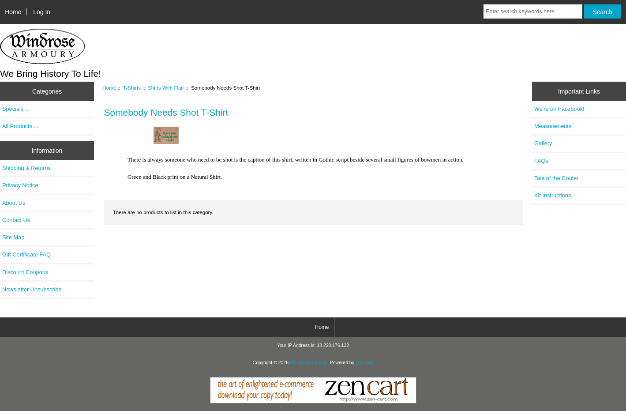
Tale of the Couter (556, 178)
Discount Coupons (25, 272)
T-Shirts (132, 87)
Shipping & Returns (26, 168)
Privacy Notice (20, 185)
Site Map (13, 237)
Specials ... (16, 109)
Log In (41, 11)
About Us (13, 203)
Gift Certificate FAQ (26, 254)
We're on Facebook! (559, 109)
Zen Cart (365, 362)
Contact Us (16, 220)
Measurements (552, 126)
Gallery (543, 143)
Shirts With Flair (166, 87)
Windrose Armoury (308, 362)
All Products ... (20, 126)
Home (13, 11)
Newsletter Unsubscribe (32, 289)
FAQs (541, 161)
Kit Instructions (552, 195)
